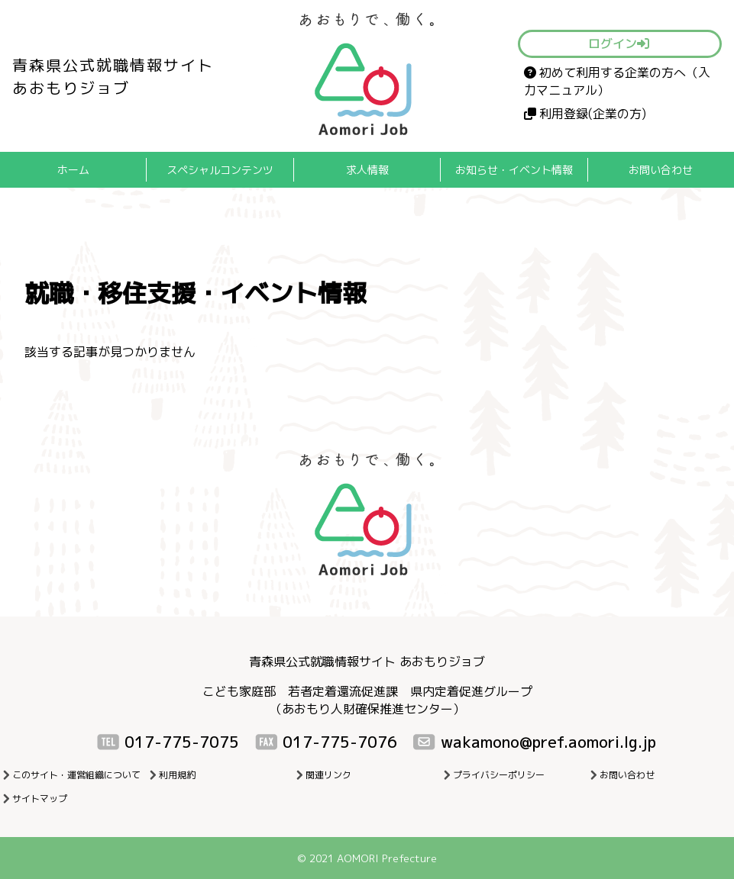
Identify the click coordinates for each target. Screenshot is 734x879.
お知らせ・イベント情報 (514, 170)
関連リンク (328, 774)
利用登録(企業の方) (585, 113)
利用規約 (177, 774)
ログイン (618, 43)
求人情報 (367, 170)
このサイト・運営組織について (76, 774)
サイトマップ (39, 798)
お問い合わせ (661, 170)
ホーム (73, 170)
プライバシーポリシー (499, 774)
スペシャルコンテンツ (220, 170)
